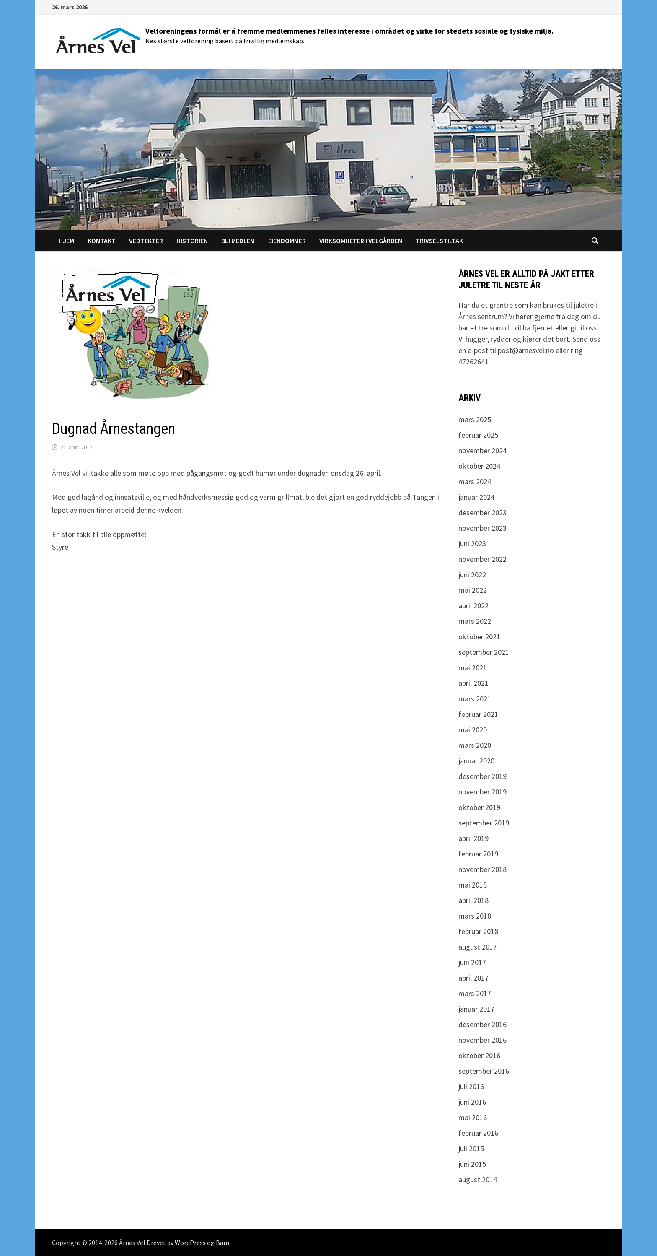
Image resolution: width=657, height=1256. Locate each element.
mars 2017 (474, 993)
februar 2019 (478, 854)
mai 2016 (472, 1117)
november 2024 (482, 450)
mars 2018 (474, 916)
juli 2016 (471, 1086)
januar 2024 (476, 497)
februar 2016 (478, 1133)
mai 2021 (472, 667)
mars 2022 (474, 621)
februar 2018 (478, 931)
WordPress (190, 1242)
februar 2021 (478, 714)
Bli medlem (238, 240)
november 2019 (482, 792)
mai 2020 (472, 729)
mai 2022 (472, 590)
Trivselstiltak (439, 240)
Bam (222, 1242)
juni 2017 (472, 962)
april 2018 (473, 900)
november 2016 (482, 1040)
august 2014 (477, 1179)
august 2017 (477, 947)
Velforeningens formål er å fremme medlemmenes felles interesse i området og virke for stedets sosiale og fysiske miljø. (349, 31)
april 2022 (473, 605)
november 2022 (482, 559)
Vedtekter (146, 240)
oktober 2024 (479, 466)
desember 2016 (482, 1024)
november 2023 (482, 528)
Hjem (66, 240)
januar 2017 (476, 1009)
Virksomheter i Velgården (360, 240)
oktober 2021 (479, 636)
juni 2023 (472, 543)
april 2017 (473, 978)
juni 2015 (472, 1164)
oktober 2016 (479, 1055)
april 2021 (473, 683)
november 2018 (482, 869)
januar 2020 (476, 761)
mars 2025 (474, 419)
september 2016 (483, 1071)
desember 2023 (482, 512)
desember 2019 (482, 776)
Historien (192, 240)
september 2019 (483, 823)
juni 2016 (472, 1102)
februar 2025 (478, 435)
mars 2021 (474, 698)
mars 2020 (474, 745)
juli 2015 (471, 1148)
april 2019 (473, 838)
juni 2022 (472, 574)
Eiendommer (287, 240)
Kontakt (102, 240)
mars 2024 (474, 481)
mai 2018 (472, 885)
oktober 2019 (479, 807)
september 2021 (483, 652)
